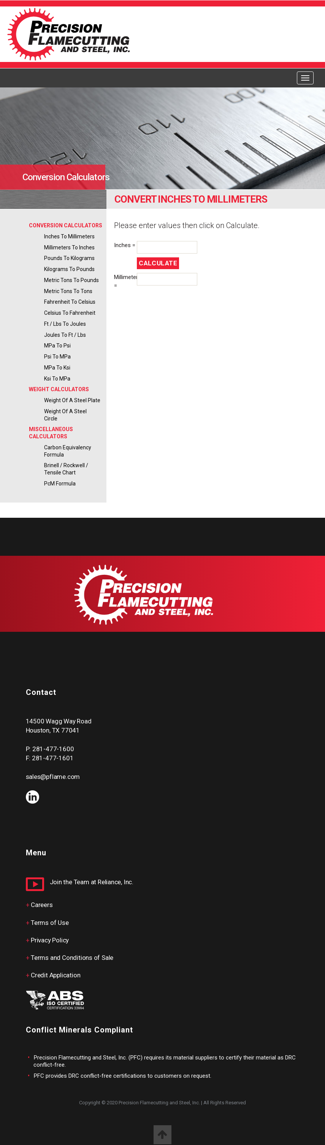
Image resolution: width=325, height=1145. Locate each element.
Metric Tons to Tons (68, 291)
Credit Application (55, 975)
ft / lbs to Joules (65, 324)
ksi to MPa (57, 379)
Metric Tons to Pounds (71, 280)
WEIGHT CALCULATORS (59, 389)
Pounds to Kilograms (69, 258)
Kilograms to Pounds (69, 269)
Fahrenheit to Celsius (69, 302)
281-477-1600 (53, 749)
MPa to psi (57, 346)
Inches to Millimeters (69, 236)
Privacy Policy (50, 940)
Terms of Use (49, 922)
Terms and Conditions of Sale (72, 957)
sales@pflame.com (53, 776)
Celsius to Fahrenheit (69, 313)
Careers (42, 905)
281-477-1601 (52, 758)
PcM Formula (60, 484)
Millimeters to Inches (69, 247)
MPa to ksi (57, 368)
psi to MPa (57, 357)
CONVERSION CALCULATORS (65, 225)
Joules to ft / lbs (65, 335)
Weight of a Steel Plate (72, 400)
